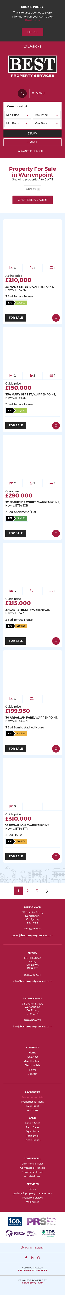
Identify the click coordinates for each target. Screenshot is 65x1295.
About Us (32, 1056)
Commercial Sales (32, 1163)
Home (32, 1052)
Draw (32, 133)
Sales (32, 1189)
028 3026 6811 (32, 975)
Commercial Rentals (32, 1167)
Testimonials (32, 1065)
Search (32, 142)
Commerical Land (32, 1172)
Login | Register (34, 1247)
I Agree (32, 32)
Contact (32, 1073)
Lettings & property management (32, 1193)
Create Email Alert (32, 199)
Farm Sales (32, 1127)
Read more (32, 20)
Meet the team (32, 1061)
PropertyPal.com (32, 1283)
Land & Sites (32, 1123)
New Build (32, 1106)
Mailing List (32, 1202)
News (32, 1069)
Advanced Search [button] (32, 151)
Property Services (32, 1197)
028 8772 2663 (32, 929)
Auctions (32, 1110)
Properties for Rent (32, 1101)
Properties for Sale (32, 1097)
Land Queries (32, 1140)
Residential (32, 1135)
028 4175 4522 (32, 1020)
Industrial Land (32, 1176)
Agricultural (32, 1131)
